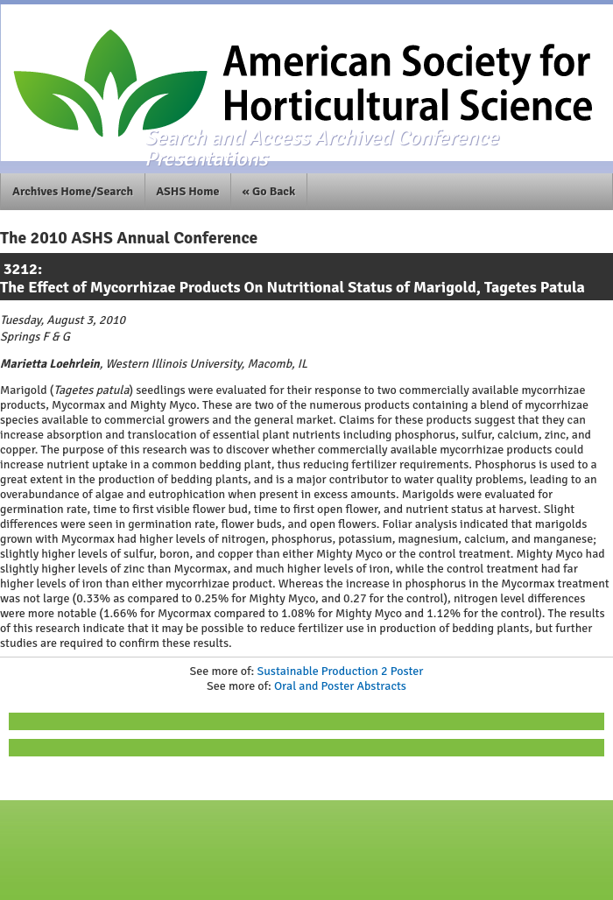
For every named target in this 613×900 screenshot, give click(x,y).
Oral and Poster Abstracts (340, 686)
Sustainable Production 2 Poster (340, 671)
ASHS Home (187, 191)
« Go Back (269, 191)
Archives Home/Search (72, 191)
